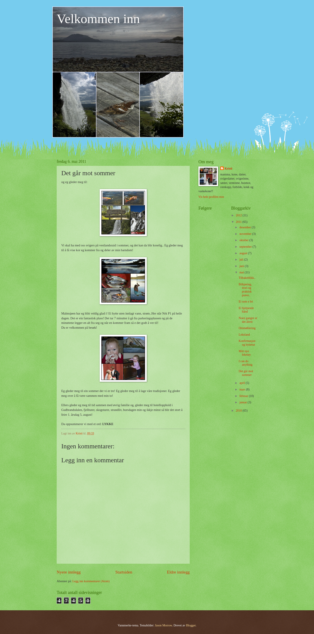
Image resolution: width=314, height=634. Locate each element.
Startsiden (123, 572)
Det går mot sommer (246, 373)
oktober (244, 240)
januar (243, 402)
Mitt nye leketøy (245, 353)
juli (241, 259)
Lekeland (244, 334)
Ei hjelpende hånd (246, 309)
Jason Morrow (163, 625)
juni (242, 266)
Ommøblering (247, 328)
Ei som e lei (246, 301)
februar (244, 396)
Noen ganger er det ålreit (248, 319)
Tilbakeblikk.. (247, 277)
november (245, 233)
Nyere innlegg (69, 572)
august (243, 253)
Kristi (228, 168)
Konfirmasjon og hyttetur (247, 342)
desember (245, 227)
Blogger (191, 625)
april (242, 383)
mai (242, 272)
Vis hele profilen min (211, 196)
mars (242, 389)
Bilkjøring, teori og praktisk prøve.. (245, 290)
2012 (239, 215)
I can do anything (245, 363)
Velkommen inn (98, 19)
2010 (239, 410)
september (246, 246)
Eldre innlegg (178, 572)
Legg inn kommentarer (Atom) (91, 581)
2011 (239, 222)
